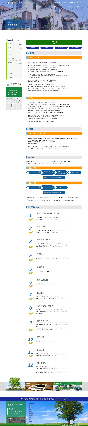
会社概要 (17, 6)
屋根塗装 (47, 47)
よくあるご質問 (47, 6)
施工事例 (40, 6)
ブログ (63, 6)
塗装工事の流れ (75, 47)
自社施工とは (61, 47)
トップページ (10, 6)
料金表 (33, 6)
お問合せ (77, 6)
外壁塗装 (33, 47)
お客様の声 (55, 6)
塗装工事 (25, 6)
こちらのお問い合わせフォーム (58, 217)
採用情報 (70, 6)
